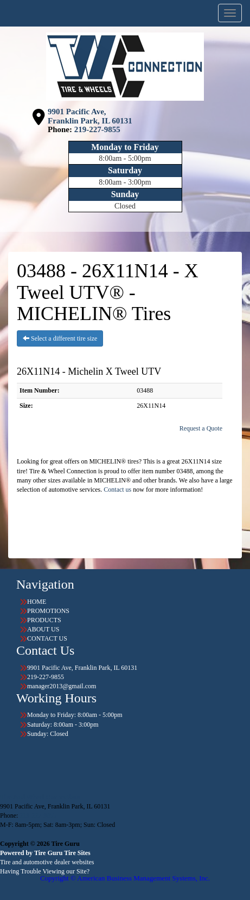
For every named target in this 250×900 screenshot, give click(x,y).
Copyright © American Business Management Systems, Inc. (125, 878)
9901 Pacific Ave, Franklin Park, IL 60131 (90, 116)
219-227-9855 (97, 129)
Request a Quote (201, 428)
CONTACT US (47, 638)
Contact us (117, 489)
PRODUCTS (44, 620)
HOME (36, 601)
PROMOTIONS (48, 611)
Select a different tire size (60, 338)
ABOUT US (43, 629)
